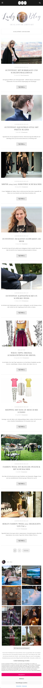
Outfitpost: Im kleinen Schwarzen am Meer (21, 240)
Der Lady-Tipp (21, 349)
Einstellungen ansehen (21, 682)
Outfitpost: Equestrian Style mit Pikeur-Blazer (21, 128)
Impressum (24, 686)
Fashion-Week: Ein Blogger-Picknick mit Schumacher (21, 468)
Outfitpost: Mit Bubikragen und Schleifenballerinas (21, 71)
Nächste (26, 550)
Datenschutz (18, 686)
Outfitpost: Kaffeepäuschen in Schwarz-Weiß (21, 297)
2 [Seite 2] (19, 550)
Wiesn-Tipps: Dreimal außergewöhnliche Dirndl (21, 354)
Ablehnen (21, 678)
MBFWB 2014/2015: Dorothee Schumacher (22, 184)
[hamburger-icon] (2, 3)
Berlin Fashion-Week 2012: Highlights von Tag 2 (21, 525)
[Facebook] (19, 3)
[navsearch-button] (39, 2)
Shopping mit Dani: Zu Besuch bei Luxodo (21, 411)
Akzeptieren (21, 674)
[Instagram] (22, 3)
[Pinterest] (25, 3)
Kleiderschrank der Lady (21, 67)
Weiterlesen (21, 87)
